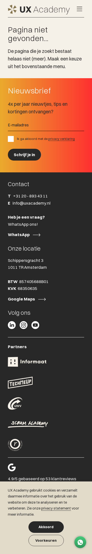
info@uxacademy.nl (32, 203)
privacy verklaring (61, 139)
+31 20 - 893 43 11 (30, 196)
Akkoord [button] (46, 527)
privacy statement (56, 508)
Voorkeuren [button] (46, 540)
